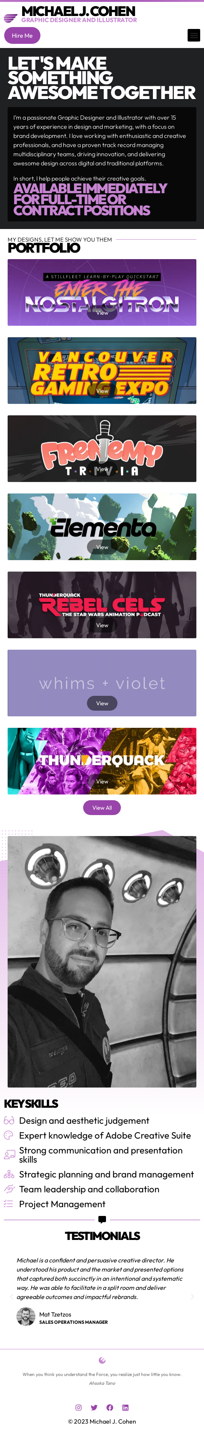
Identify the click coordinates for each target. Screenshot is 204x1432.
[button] (194, 35)
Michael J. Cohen (78, 10)
